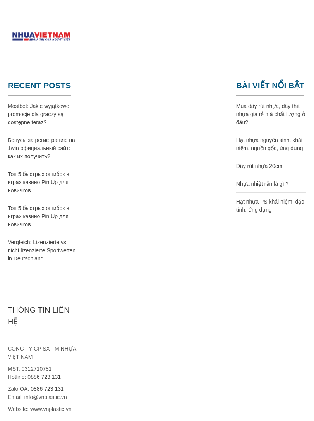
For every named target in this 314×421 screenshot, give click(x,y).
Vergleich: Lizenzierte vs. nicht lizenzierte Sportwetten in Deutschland (41, 250)
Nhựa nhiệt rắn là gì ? (262, 184)
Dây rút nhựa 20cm (259, 166)
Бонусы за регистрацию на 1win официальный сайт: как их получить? (41, 148)
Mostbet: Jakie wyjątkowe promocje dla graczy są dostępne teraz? (38, 114)
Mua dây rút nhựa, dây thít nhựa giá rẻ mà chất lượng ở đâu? (270, 114)
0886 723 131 (44, 377)
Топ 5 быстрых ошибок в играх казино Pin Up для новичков (38, 182)
